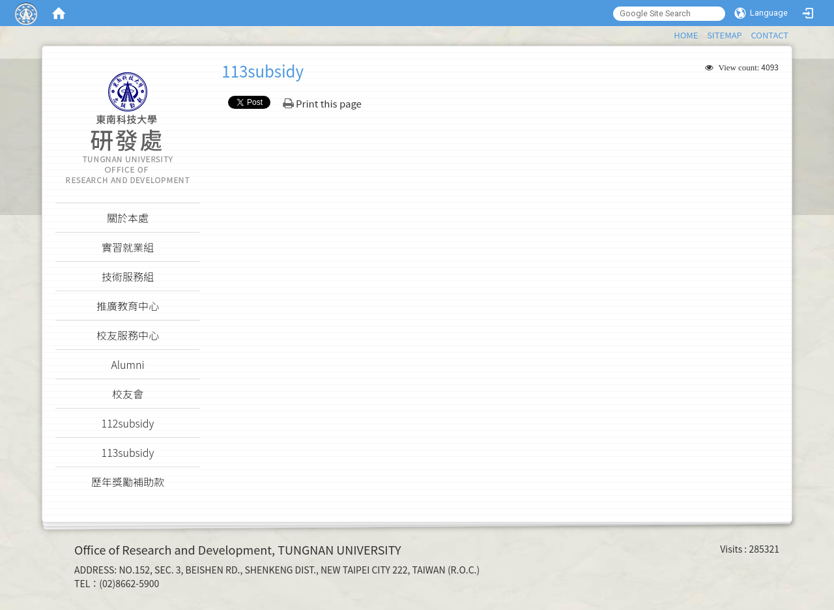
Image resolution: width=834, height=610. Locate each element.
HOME (686, 35)
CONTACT (769, 35)
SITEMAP (724, 35)
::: (667, 33)
